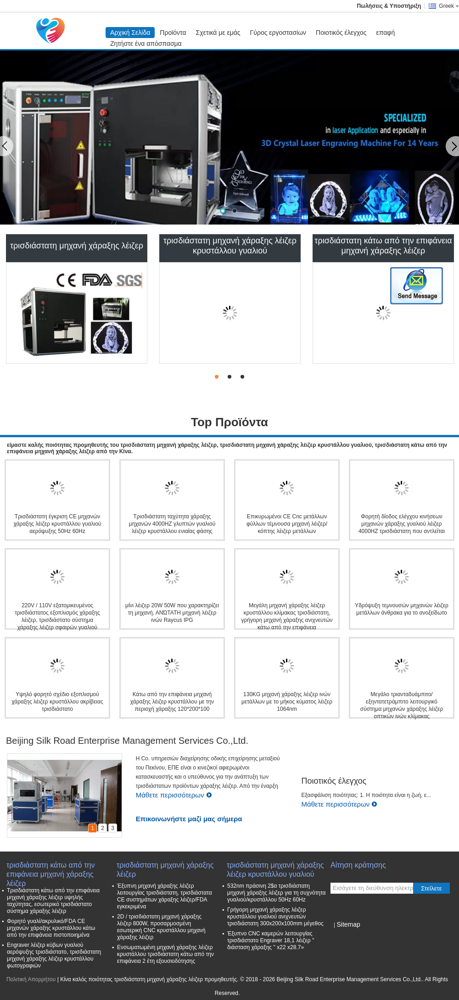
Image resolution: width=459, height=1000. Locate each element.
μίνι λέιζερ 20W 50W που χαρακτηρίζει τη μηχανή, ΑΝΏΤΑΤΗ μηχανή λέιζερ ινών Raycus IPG (172, 612)
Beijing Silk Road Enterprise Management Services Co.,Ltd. (127, 741)
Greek (449, 6)
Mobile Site (346, 936)
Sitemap (348, 924)
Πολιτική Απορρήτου (31, 979)
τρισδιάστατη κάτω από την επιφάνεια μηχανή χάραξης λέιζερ (383, 245)
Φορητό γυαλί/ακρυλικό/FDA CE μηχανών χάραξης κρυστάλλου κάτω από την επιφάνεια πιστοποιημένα (51, 928)
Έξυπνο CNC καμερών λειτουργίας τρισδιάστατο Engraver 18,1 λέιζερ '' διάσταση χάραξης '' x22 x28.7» (270, 940)
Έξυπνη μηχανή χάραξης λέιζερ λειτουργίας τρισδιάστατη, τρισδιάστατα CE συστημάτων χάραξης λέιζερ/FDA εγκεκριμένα (164, 896)
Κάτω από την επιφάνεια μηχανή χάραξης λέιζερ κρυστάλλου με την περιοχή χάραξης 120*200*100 (172, 701)
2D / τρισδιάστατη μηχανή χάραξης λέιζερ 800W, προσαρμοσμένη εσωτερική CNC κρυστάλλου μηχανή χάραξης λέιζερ (161, 926)
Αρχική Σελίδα (130, 32)
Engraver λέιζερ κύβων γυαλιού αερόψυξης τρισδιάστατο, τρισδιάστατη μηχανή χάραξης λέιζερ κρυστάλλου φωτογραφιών (54, 955)
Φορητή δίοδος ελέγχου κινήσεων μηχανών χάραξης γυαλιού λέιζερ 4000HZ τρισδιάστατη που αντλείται (401, 523)
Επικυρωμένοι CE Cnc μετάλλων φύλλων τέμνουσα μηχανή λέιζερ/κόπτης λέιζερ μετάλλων (286, 523)
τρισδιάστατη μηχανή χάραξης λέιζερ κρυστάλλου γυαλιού (230, 245)
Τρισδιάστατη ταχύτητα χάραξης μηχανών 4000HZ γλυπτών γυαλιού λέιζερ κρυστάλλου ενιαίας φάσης (172, 523)
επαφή (385, 32)
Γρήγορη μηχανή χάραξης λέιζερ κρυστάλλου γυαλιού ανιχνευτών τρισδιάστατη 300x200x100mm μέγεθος (275, 917)
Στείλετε (431, 888)
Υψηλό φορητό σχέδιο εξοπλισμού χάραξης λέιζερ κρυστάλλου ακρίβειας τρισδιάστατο (57, 701)
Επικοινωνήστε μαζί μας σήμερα (189, 819)
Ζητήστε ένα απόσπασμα (146, 43)
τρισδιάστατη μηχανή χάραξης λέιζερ (76, 245)
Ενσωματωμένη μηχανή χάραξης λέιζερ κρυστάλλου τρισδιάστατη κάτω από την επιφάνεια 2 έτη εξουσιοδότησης (165, 954)
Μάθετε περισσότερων (174, 795)
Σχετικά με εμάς (218, 32)
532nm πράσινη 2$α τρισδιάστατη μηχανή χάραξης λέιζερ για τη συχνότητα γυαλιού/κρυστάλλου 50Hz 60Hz (276, 893)
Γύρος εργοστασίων (278, 32)
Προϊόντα (173, 32)
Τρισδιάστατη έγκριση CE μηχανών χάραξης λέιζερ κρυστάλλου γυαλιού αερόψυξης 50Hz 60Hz (57, 523)
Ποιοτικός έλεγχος (341, 32)
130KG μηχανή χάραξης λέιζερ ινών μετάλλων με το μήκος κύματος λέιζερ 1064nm (286, 701)
